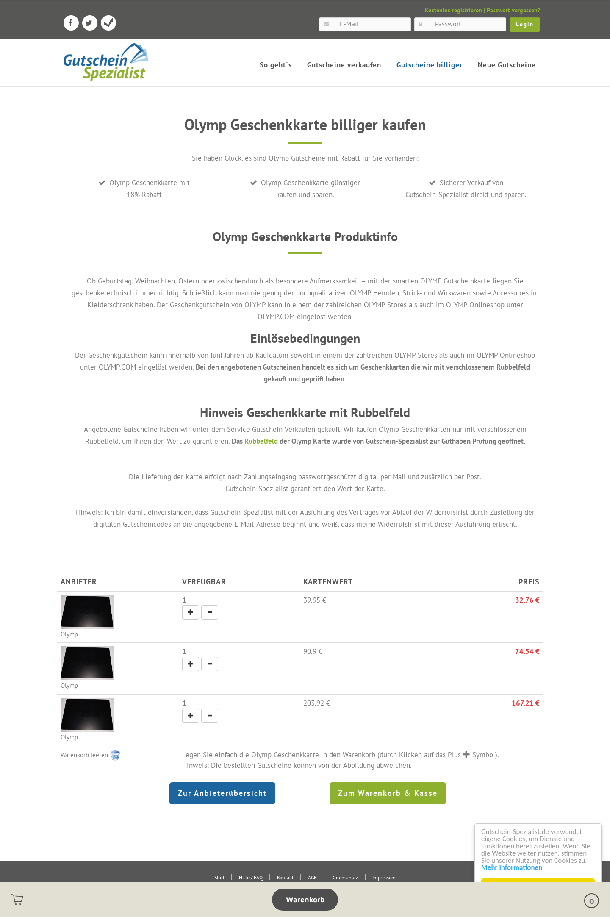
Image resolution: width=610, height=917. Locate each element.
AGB (312, 877)
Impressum (384, 877)
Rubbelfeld (261, 441)
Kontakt (285, 877)
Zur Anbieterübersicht (222, 793)
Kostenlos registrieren (453, 10)
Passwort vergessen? (513, 10)
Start (219, 877)
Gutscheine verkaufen (344, 64)
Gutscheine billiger (429, 64)
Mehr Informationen (512, 867)
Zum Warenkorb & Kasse (388, 793)
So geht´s (276, 64)
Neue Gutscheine (507, 64)
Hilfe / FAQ (251, 877)
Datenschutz (344, 877)
